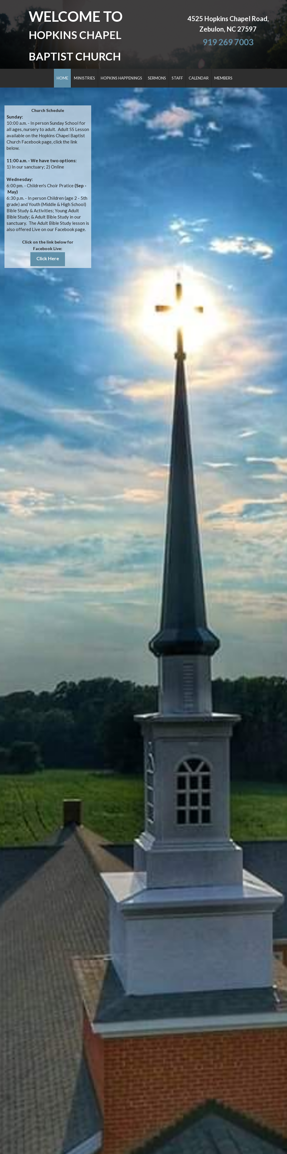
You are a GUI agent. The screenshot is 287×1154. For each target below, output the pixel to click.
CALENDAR (199, 78)
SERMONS (157, 78)
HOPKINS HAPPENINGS (121, 78)
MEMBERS (223, 78)
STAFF (177, 78)
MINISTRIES (84, 78)
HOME (62, 78)
